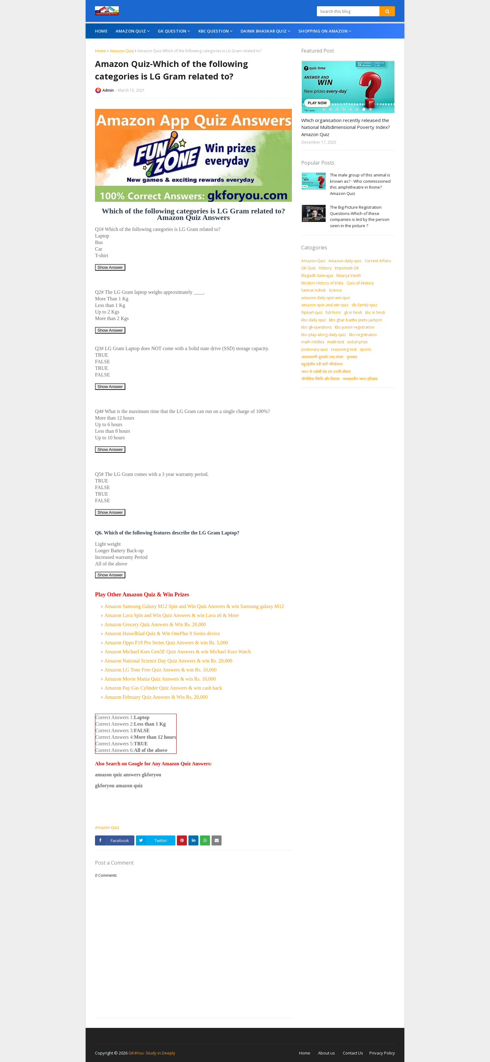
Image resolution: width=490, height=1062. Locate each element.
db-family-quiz (364, 305)
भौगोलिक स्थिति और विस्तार (320, 378)
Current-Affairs (378, 260)
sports (365, 349)
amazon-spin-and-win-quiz (324, 305)
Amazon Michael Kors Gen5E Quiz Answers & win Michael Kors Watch (177, 651)
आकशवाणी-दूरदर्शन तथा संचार (322, 357)
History (325, 268)
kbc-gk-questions (316, 327)
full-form (333, 312)
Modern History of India (322, 283)
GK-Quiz (308, 268)
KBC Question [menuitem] (213, 31)
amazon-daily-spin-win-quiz (325, 297)
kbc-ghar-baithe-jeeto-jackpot (355, 320)
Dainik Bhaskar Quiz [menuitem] (264, 31)
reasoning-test (344, 349)
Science (335, 290)
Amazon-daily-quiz (345, 260)
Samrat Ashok (313, 290)
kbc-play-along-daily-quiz (323, 334)
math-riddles (312, 342)
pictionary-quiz (314, 349)
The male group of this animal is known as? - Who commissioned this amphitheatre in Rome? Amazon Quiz (360, 184)
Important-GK (347, 268)
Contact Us (353, 1053)
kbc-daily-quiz (313, 320)
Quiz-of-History (360, 283)
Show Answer (110, 267)
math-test (335, 342)
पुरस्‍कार (352, 357)
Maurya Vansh (348, 275)
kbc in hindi (375, 312)
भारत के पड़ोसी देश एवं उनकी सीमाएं (326, 371)
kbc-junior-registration (354, 327)
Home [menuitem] (101, 31)
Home (100, 51)
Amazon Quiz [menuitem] (131, 31)
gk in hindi (353, 312)
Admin (108, 90)
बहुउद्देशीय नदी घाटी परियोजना (321, 364)
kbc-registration (363, 334)
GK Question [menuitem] (172, 31)
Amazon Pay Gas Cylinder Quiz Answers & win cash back (163, 688)
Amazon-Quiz (122, 51)
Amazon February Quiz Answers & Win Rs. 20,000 (156, 697)
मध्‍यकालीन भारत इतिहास (360, 378)
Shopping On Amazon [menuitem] (323, 31)
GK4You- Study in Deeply (151, 1053)
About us (326, 1053)
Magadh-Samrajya (317, 275)
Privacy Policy (382, 1053)
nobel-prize (357, 342)
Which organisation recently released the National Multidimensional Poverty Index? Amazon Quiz (345, 127)
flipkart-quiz (311, 312)
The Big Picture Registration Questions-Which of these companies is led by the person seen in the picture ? (359, 216)
